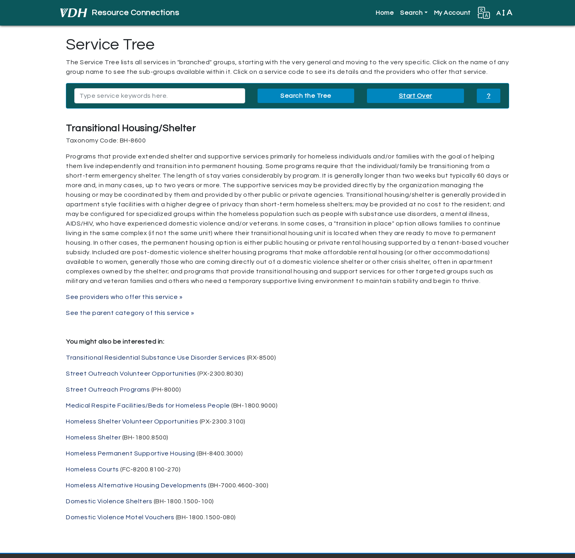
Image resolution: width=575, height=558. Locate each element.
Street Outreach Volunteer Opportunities (131, 373)
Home (385, 13)
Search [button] (411, 13)
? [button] (489, 96)
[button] (483, 12)
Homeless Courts (92, 469)
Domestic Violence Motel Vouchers (120, 517)
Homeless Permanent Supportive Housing (130, 453)
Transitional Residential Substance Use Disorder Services (155, 357)
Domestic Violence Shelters (109, 501)
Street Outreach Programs (108, 389)
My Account (452, 13)
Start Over (415, 96)
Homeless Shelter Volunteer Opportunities (132, 421)
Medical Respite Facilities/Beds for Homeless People (148, 405)
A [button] (504, 13)
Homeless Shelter (93, 437)
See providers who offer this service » (124, 297)
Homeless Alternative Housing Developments (136, 485)
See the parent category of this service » (130, 313)
